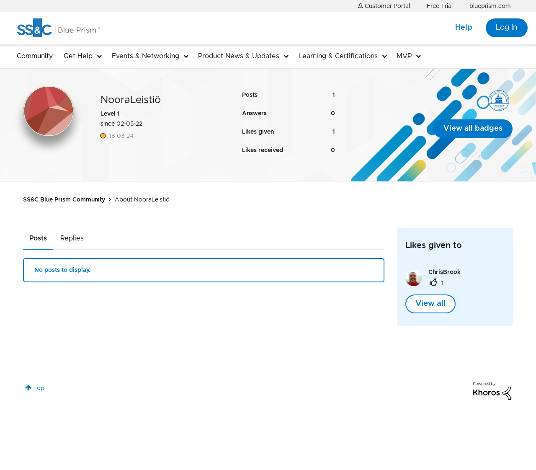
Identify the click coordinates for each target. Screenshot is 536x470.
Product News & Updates (238, 56)
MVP (404, 56)
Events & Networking (145, 56)
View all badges (472, 128)
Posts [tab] (38, 238)
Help (463, 27)
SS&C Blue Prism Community (64, 200)
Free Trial (440, 6)
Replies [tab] (72, 238)
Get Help (78, 56)
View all (430, 303)
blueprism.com (490, 6)
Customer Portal (384, 6)
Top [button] (38, 388)
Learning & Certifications (338, 56)
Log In (507, 27)
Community (35, 56)
